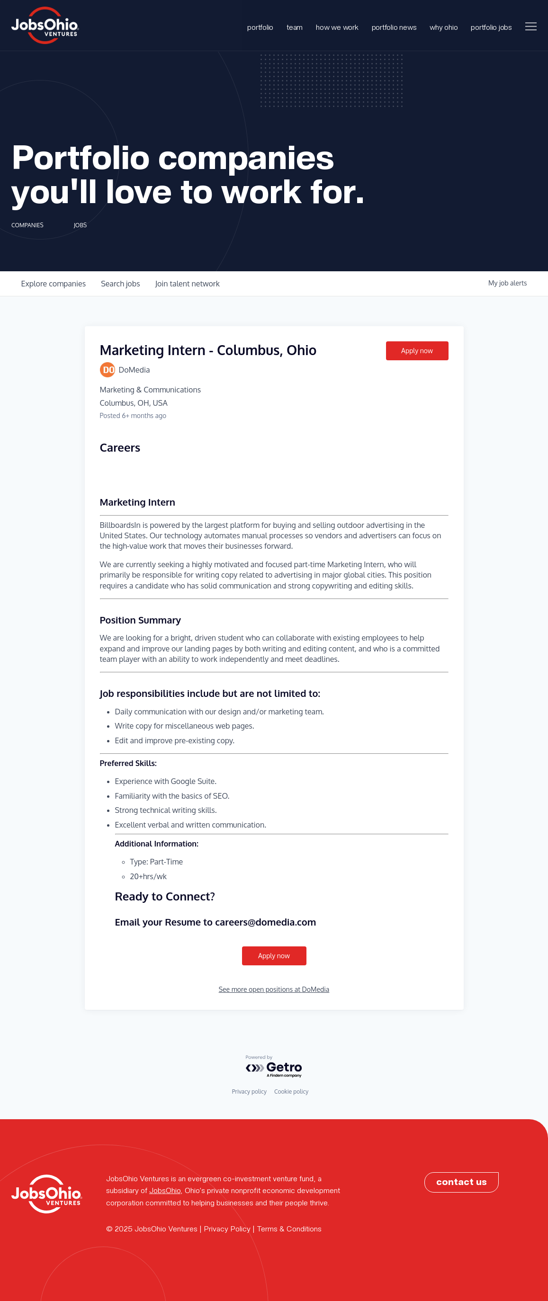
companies (53, 283)
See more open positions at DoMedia (274, 989)
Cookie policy (291, 1091)
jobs (120, 283)
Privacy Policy (227, 1228)
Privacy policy (249, 1091)
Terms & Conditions (289, 1228)
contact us (461, 1181)
